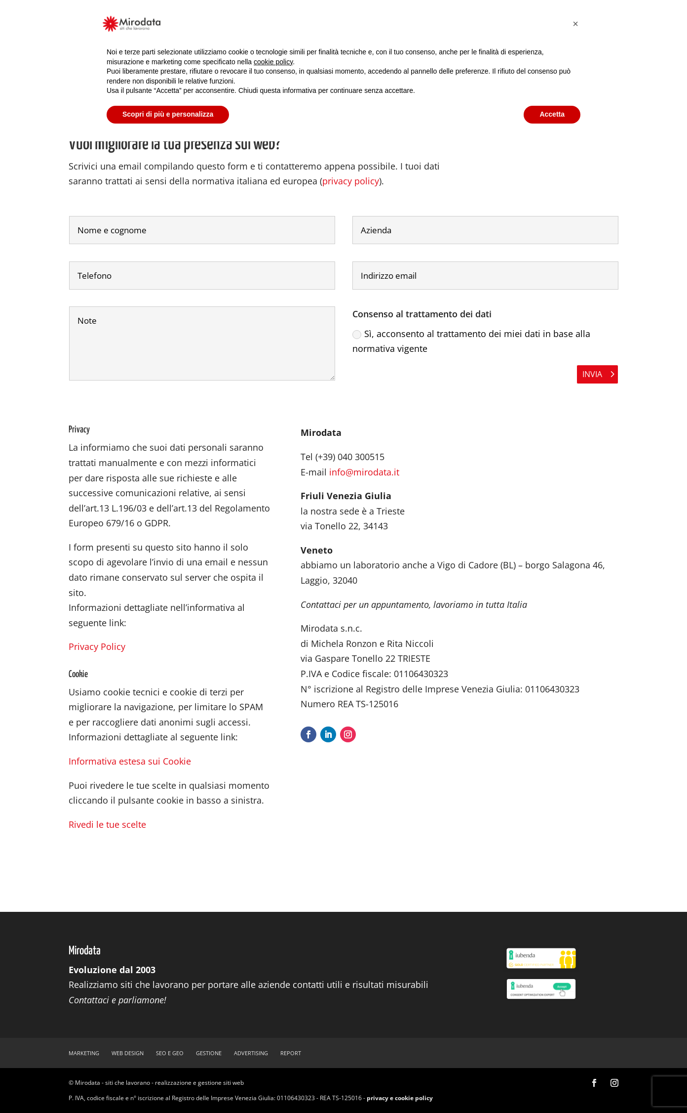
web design (128, 1053)
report (290, 1053)
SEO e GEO (170, 1053)
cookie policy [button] (273, 62)
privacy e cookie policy (400, 1098)
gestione (209, 1053)
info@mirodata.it (364, 472)
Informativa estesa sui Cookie (130, 761)
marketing (84, 1053)
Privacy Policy (97, 646)
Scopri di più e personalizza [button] (167, 114)
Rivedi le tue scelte (107, 824)
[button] (575, 24)
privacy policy (350, 181)
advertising (251, 1053)
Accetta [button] (552, 114)
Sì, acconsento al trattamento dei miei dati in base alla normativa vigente (471, 341)
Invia (592, 374)
